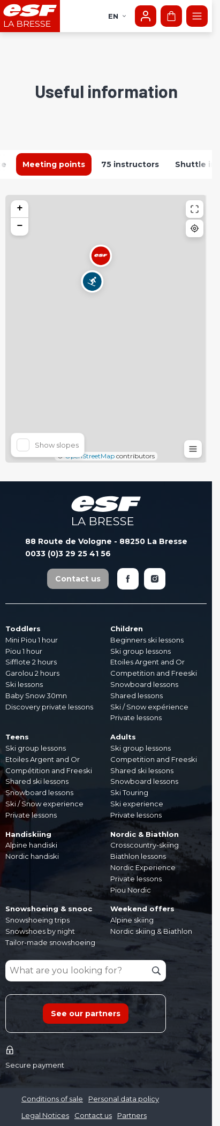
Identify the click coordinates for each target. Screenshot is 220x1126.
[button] (92, 288)
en (117, 16)
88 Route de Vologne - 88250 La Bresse (106, 541)
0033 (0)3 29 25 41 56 (68, 553)
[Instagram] (154, 579)
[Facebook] (128, 579)
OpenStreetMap (90, 456)
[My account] (145, 16)
